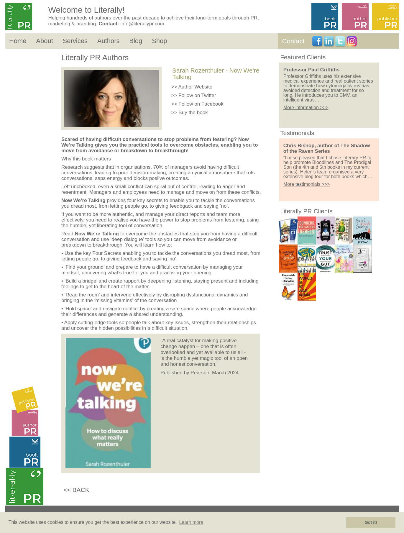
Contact (293, 41)
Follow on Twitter (197, 95)
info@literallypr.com (142, 24)
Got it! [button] (371, 522)
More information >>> (306, 107)
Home (18, 41)
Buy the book (193, 112)
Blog (135, 41)
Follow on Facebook (200, 104)
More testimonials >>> (306, 184)
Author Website (195, 87)
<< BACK (76, 489)
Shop (159, 41)
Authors (108, 41)
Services (75, 41)
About (44, 41)
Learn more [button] (191, 522)
